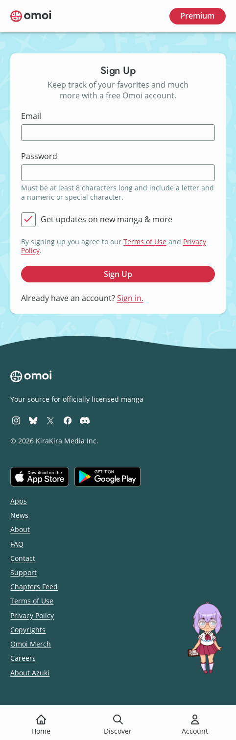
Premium (197, 15)
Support (23, 572)
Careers (23, 658)
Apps (18, 501)
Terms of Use (144, 241)
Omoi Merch (30, 643)
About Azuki (29, 672)
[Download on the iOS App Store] (39, 476)
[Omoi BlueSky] (33, 420)
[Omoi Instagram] (16, 420)
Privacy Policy (32, 615)
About (20, 529)
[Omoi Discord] (85, 420)
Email (31, 116)
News (19, 515)
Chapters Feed (34, 586)
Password (39, 156)
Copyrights (28, 629)
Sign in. (130, 298)
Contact (22, 558)
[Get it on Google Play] (107, 476)
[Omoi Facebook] (67, 420)
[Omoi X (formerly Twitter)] (50, 420)
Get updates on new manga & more (106, 219)
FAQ (17, 544)
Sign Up (118, 274)
